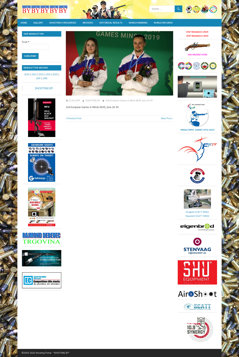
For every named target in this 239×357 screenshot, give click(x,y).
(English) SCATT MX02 (197, 212)
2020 (55, 74)
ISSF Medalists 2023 (197, 35)
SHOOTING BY (93, 100)
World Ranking (138, 22)
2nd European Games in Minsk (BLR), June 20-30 (129, 100)
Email (25, 41)
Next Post (166, 118)
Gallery (38, 22)
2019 (38, 78)
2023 (34, 74)
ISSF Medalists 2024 (197, 31)
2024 (26, 74)
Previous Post (74, 118)
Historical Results (110, 22)
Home (24, 22)
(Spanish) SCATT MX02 (197, 216)
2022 (41, 74)
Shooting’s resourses (62, 22)
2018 (45, 78)
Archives (88, 22)
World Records (163, 22)
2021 (48, 74)
